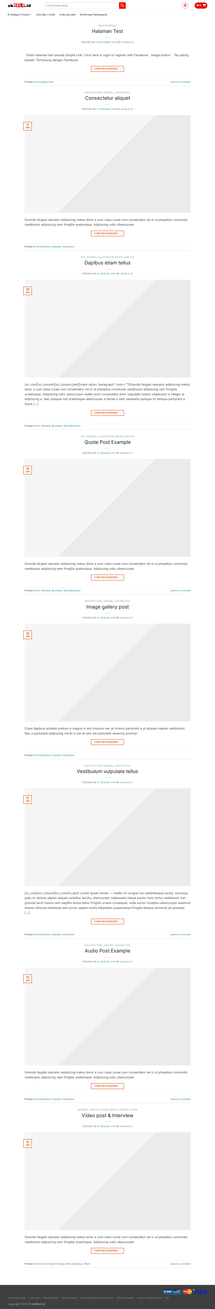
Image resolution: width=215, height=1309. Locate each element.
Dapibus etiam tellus (108, 263)
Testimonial (69, 1298)
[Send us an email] (205, 14)
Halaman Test (107, 31)
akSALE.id (128, 42)
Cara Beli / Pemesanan (43, 1298)
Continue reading (107, 69)
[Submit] (122, 5)
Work (134, 1109)
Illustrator (106, 257)
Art (83, 257)
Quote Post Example (108, 442)
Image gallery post (107, 607)
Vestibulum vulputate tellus (107, 771)
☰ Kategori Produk (19, 14)
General (108, 92)
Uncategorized (107, 25)
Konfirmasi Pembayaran (93, 14)
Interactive (122, 92)
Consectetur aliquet (107, 98)
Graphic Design (99, 1109)
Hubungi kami (68, 14)
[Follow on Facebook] (195, 14)
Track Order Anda (149, 1298)
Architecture (93, 92)
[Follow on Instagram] (200, 14)
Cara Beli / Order (45, 14)
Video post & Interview (107, 1115)
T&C (167, 1298)
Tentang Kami (16, 1298)
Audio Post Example (107, 951)
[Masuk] (185, 5)
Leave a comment (180, 81)
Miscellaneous (124, 257)
